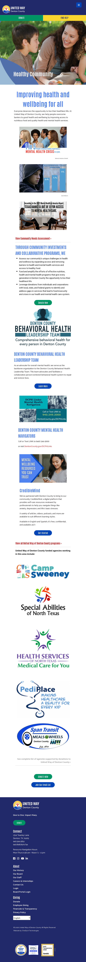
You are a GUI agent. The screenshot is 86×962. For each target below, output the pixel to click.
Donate (21, 17)
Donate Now (43, 302)
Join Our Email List (43, 784)
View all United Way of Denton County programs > (38, 543)
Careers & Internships (23, 881)
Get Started (43, 532)
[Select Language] (21, 918)
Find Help (64, 17)
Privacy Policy (19, 912)
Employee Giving (20, 905)
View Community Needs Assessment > (33, 238)
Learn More (43, 386)
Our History (18, 870)
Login (15, 888)
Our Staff (17, 877)
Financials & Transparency (25, 908)
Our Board (17, 873)
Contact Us (18, 884)
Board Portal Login (21, 891)
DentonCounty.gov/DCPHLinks (38, 446)
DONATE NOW (43, 776)
